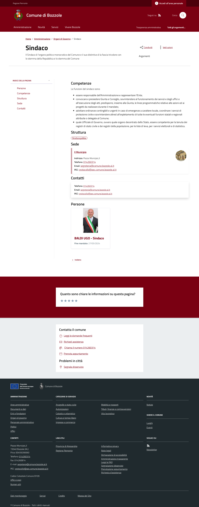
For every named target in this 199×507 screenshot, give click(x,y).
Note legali (106, 450)
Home (28, 39)
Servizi (54, 27)
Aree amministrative (19, 404)
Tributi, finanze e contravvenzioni (116, 409)
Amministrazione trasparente (114, 458)
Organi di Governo (62, 39)
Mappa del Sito (84, 495)
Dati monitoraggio (18, 495)
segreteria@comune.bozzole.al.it (97, 166)
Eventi (150, 427)
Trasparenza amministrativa (148, 27)
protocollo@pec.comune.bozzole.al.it (97, 170)
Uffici (12, 431)
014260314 (89, 162)
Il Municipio (80, 152)
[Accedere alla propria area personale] (169, 3)
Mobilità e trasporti (109, 404)
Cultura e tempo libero (66, 418)
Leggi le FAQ (107, 462)
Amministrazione (22, 27)
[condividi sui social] (146, 47)
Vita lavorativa (107, 413)
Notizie (150, 404)
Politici (13, 426)
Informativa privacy (110, 446)
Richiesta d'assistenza (111, 472)
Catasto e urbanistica (65, 413)
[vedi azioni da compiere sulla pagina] (165, 47)
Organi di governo (18, 418)
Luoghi (150, 423)
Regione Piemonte (20, 3)
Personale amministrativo (22, 422)
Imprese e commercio (65, 422)
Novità (41, 27)
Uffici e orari (15, 480)
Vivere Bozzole (72, 27)
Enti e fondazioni (18, 413)
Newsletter (152, 449)
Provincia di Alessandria (66, 446)
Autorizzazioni (62, 409)
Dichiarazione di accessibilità (114, 455)
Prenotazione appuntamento (114, 469)
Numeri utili (15, 484)
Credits (61, 495)
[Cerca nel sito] (181, 15)
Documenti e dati (18, 409)
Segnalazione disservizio (112, 465)
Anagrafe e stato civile (66, 404)
